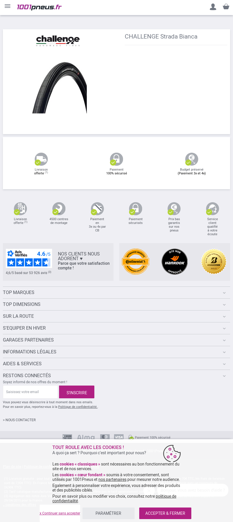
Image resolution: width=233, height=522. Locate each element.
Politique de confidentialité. (78, 407)
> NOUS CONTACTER (19, 420)
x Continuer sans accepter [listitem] (60, 513)
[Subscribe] (76, 392)
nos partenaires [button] (112, 479)
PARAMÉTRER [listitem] (108, 513)
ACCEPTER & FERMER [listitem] (165, 513)
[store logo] (39, 7)
